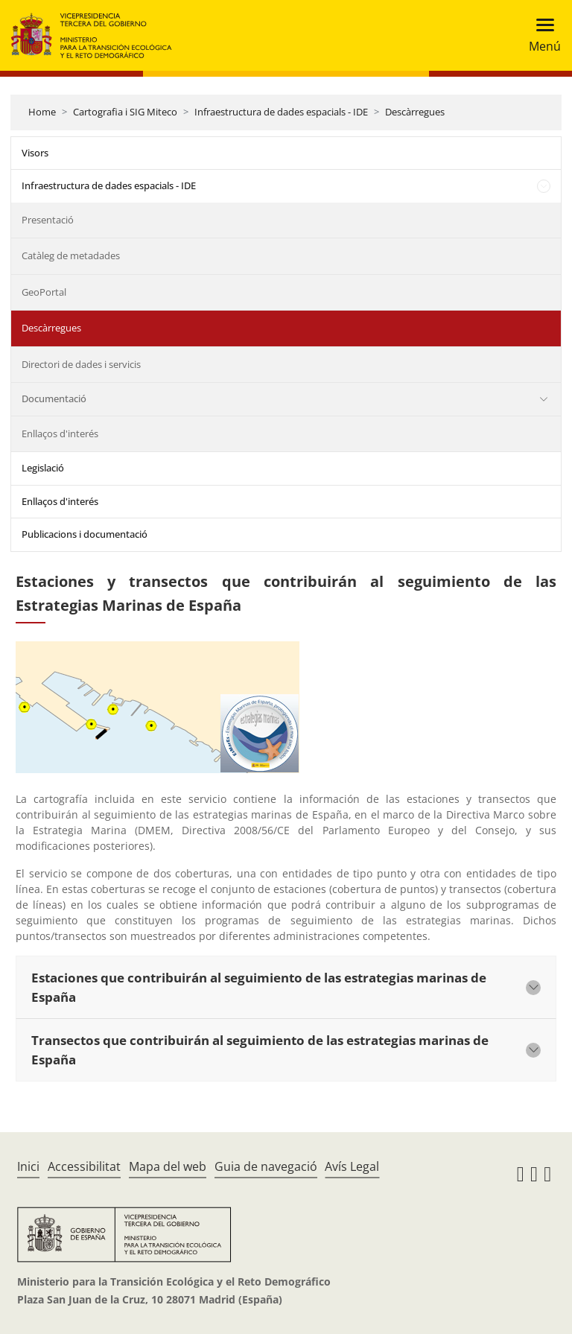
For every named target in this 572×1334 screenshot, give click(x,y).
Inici (28, 1166)
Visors (35, 152)
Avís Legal (352, 1166)
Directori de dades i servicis (81, 364)
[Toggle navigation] (540, 35)
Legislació (43, 467)
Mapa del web (167, 1166)
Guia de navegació (265, 1166)
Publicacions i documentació (84, 534)
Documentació (54, 398)
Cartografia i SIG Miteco (125, 111)
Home (42, 111)
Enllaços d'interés (60, 433)
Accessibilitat (84, 1166)
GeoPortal (44, 292)
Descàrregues (415, 111)
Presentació (48, 219)
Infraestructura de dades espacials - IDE (281, 111)
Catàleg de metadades (71, 255)
